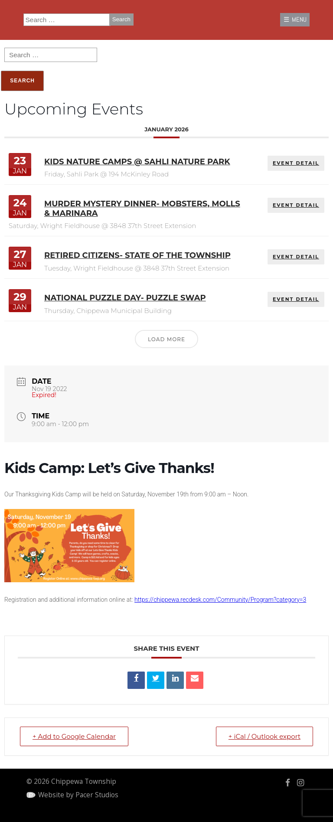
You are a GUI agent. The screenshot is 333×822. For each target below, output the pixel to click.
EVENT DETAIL (296, 163)
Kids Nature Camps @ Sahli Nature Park (137, 161)
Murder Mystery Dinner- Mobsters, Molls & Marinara (142, 208)
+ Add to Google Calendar (74, 736)
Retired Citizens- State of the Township (137, 255)
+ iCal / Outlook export (264, 736)
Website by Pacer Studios (78, 794)
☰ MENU (295, 19)
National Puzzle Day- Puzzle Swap (125, 298)
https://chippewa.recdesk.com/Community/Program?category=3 (220, 599)
